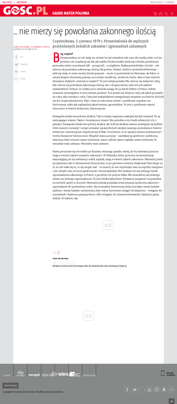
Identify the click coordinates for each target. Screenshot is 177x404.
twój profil (160, 14)
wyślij (23, 78)
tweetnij (24, 64)
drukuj (23, 71)
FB (22, 57)
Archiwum (22, 2)
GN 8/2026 (6, 2)
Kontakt (170, 2)
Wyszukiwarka (166, 14)
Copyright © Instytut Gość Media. (18, 391)
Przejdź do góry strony (171, 401)
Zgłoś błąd (10, 385)
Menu (172, 14)
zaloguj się (123, 266)
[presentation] (16, 398)
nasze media (156, 2)
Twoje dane (89, 375)
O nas (7, 375)
